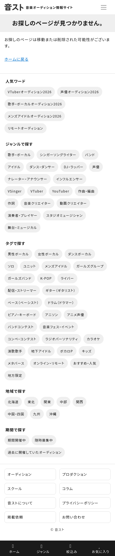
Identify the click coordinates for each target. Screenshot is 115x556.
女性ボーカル (48, 254)
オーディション (19, 474)
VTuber (36, 191)
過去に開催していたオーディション (35, 452)
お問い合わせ (73, 517)
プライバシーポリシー (80, 503)
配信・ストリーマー (22, 290)
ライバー (67, 278)
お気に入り (100, 551)
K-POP (46, 278)
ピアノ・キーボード (22, 314)
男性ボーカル (18, 254)
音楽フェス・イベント (59, 326)
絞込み (72, 551)
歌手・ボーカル (19, 154)
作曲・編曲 (86, 191)
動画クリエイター (73, 203)
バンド (90, 154)
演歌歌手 (15, 351)
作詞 (11, 203)
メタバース (16, 363)
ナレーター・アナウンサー (27, 179)
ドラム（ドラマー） (61, 302)
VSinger (15, 191)
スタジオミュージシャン (64, 215)
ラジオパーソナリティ (61, 338)
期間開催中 (17, 440)
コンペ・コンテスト (22, 338)
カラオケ (93, 338)
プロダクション (74, 474)
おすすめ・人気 (84, 363)
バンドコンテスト (21, 326)
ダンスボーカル (80, 254)
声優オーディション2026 (79, 91)
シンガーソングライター (58, 154)
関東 (47, 401)
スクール (14, 488)
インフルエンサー (69, 179)
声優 (95, 166)
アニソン (51, 314)
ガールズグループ (90, 266)
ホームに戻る (16, 59)
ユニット (29, 266)
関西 (79, 401)
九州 (36, 413)
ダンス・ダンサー (42, 166)
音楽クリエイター (37, 203)
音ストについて (20, 503)
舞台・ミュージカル (22, 227)
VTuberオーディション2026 (30, 91)
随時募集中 (44, 440)
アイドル (14, 166)
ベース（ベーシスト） (23, 302)
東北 (31, 401)
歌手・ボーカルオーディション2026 (35, 103)
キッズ (87, 351)
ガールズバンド (20, 278)
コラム (67, 488)
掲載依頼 (15, 517)
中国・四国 (16, 413)
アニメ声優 (75, 314)
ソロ (11, 266)
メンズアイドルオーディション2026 (35, 116)
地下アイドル (41, 351)
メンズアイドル (56, 266)
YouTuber (60, 191)
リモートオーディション (25, 128)
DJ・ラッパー (73, 166)
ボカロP (66, 351)
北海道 (13, 401)
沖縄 (53, 413)
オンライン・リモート (49, 363)
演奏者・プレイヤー (22, 215)
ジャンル (43, 551)
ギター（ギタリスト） (60, 290)
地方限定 (15, 375)
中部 (63, 401)
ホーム (14, 551)
